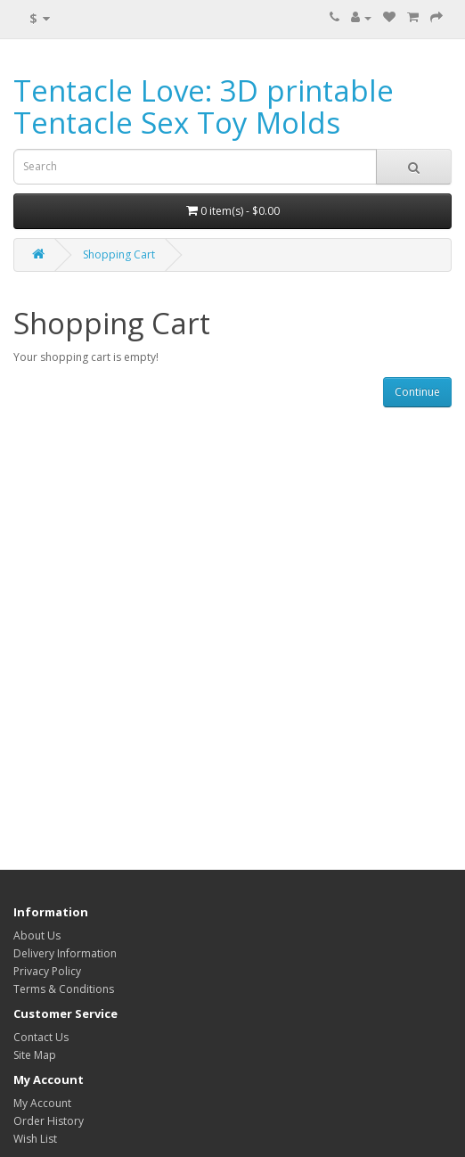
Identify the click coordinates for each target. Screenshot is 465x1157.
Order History (48, 1120)
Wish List (35, 1138)
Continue (417, 391)
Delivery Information (65, 953)
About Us (37, 935)
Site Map (34, 1055)
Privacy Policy (47, 971)
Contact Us (41, 1037)
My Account (42, 1103)
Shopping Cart (119, 254)
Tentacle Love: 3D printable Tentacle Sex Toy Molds (203, 106)
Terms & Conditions (63, 989)
